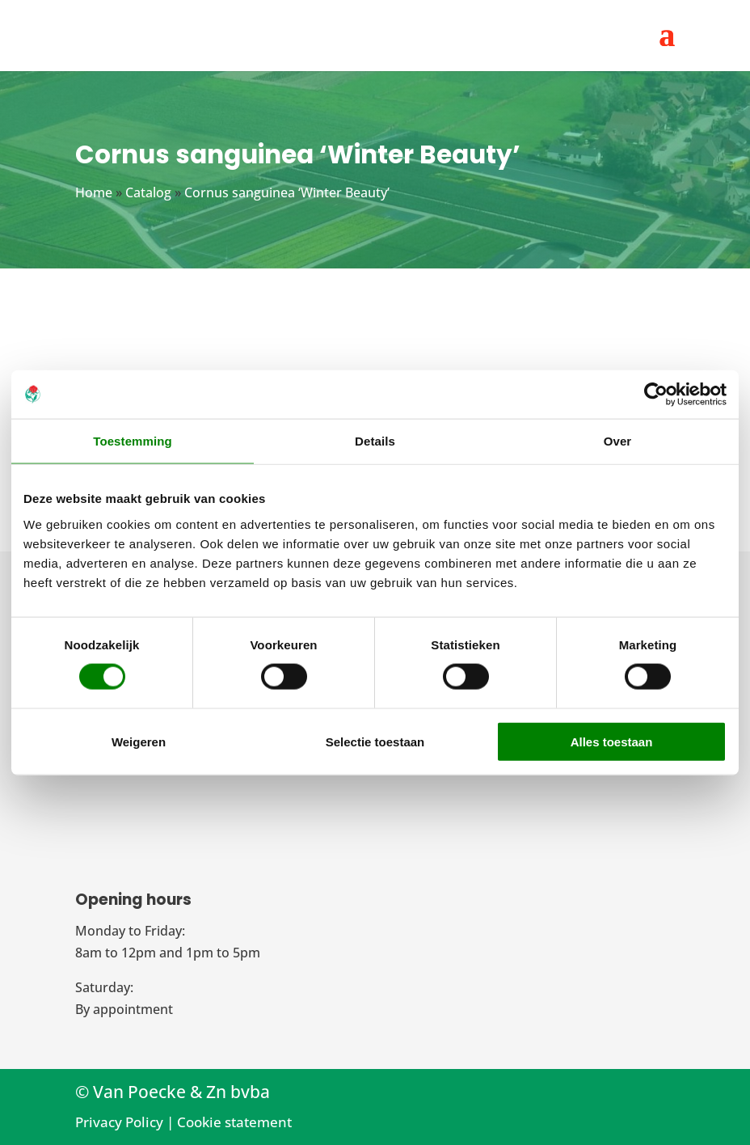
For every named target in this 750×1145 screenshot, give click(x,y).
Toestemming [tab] (132, 441)
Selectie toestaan (375, 741)
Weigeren (139, 741)
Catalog (148, 192)
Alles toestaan (612, 741)
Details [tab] (375, 441)
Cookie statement (234, 1122)
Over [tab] (618, 441)
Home (93, 192)
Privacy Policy (119, 1122)
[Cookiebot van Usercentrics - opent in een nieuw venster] (656, 394)
